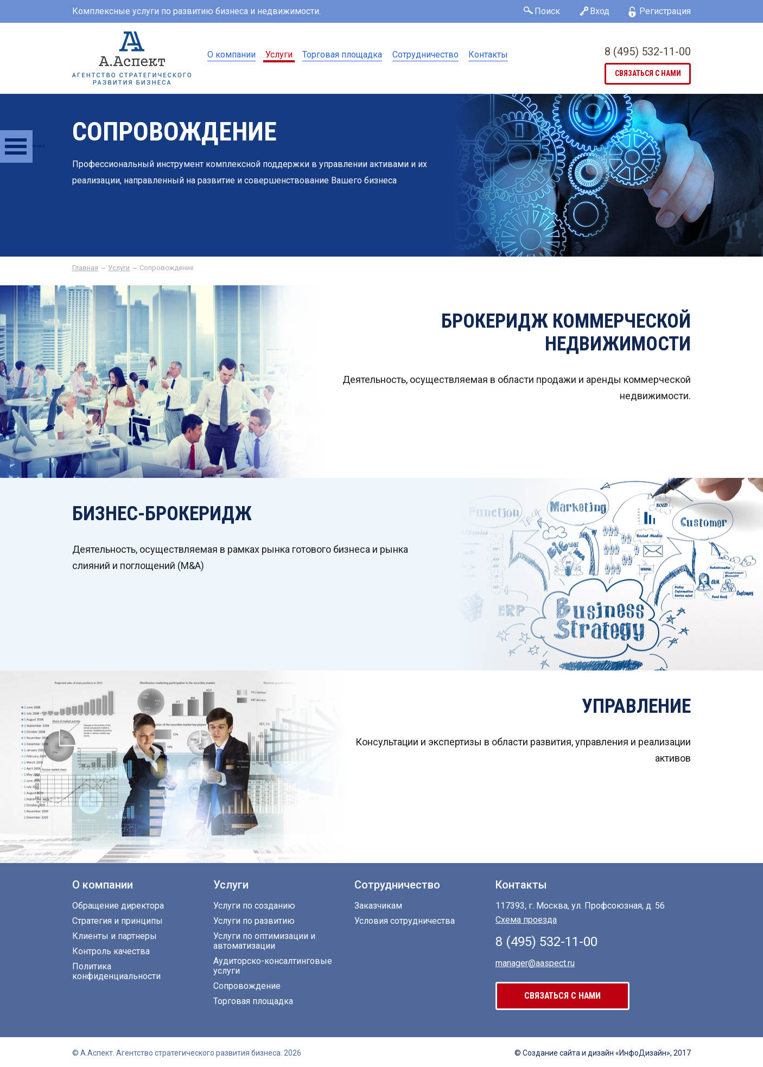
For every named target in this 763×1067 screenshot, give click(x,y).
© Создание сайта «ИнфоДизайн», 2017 (602, 1053)
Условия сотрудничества (404, 921)
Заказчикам (378, 906)
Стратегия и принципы (117, 921)
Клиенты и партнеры (114, 936)
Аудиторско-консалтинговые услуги (272, 966)
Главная (85, 268)
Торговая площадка (342, 54)
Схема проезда (526, 920)
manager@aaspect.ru (535, 962)
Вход (599, 11)
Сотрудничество (425, 54)
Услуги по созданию (254, 906)
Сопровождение (247, 986)
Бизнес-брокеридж (162, 513)
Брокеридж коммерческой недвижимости (566, 332)
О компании (231, 54)
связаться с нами (648, 73)
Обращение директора (118, 906)
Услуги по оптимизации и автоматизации (264, 941)
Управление (636, 706)
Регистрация (665, 11)
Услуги (279, 54)
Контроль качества (111, 951)
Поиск (547, 11)
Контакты (488, 54)
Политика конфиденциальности (116, 971)
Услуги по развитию (254, 921)
